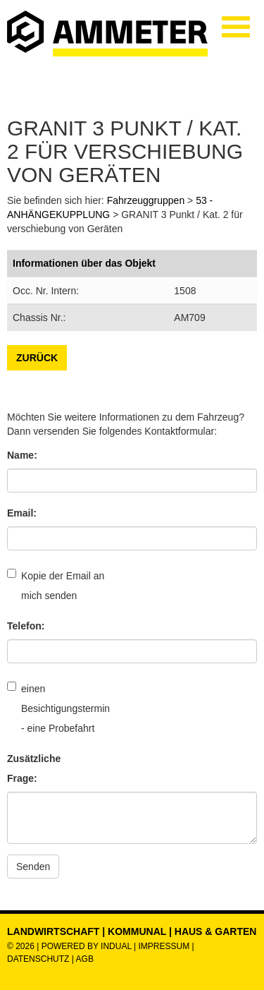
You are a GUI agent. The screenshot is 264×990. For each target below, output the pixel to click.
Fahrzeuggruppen (146, 200)
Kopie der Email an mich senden (55, 585)
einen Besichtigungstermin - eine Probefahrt (56, 708)
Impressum (163, 946)
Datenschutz (39, 959)
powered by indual (87, 946)
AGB (85, 959)
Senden (33, 866)
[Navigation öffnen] (236, 26)
